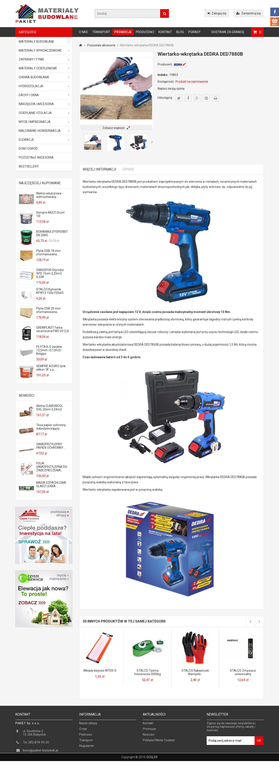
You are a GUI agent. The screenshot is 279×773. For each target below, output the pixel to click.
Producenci (145, 32)
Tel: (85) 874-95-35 (36, 745)
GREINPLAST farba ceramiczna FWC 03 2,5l (52, 329)
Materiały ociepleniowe (44, 68)
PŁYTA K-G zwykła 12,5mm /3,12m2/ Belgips (49, 350)
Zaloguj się (217, 13)
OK (259, 743)
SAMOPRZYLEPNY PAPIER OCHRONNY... (50, 445)
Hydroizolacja (44, 86)
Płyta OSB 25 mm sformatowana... (48, 310)
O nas (83, 32)
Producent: (165, 64)
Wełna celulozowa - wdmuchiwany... (49, 195)
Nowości (26, 395)
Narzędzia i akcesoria (44, 104)
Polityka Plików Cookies (159, 743)
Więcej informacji (99, 169)
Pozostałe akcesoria (36, 157)
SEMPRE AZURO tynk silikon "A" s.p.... (51, 367)
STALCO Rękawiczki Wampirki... (195, 672)
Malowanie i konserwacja (44, 130)
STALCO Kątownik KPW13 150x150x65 (50, 291)
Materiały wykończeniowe (44, 50)
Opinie (128, 169)
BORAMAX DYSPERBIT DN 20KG (52, 233)
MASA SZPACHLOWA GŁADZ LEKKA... (51, 484)
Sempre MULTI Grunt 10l (50, 214)
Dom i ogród (28, 148)
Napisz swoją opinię (171, 88)
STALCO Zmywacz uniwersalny (243, 672)
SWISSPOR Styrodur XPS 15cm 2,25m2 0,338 (50, 273)
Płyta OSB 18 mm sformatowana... (48, 252)
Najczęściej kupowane (40, 183)
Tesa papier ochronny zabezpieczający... (51, 426)
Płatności (85, 737)
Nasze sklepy (88, 726)
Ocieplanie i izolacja (44, 113)
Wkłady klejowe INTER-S (99, 670)
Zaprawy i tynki (44, 59)
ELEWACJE (44, 139)
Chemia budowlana (44, 77)
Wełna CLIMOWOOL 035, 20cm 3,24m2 (49, 407)
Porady (194, 32)
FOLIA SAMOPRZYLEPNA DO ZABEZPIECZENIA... (51, 467)
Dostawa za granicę (227, 32)
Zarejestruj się (248, 13)
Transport (101, 32)
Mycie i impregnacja (44, 122)
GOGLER (152, 769)
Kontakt (165, 32)
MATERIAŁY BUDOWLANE (44, 41)
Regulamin (86, 748)
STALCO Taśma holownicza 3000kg (147, 672)
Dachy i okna (44, 95)
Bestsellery (29, 166)
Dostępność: (166, 81)
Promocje (122, 32)
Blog (180, 32)
